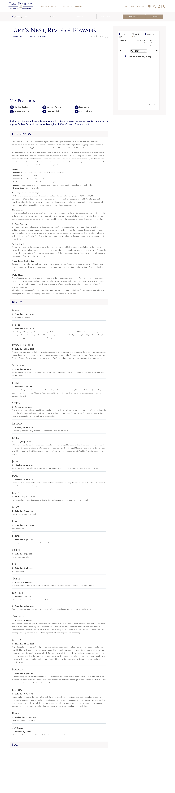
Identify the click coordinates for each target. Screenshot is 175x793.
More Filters (134, 17)
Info (57, 6)
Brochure (130, 6)
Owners (141, 6)
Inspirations (46, 6)
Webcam (78, 6)
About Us (67, 6)
